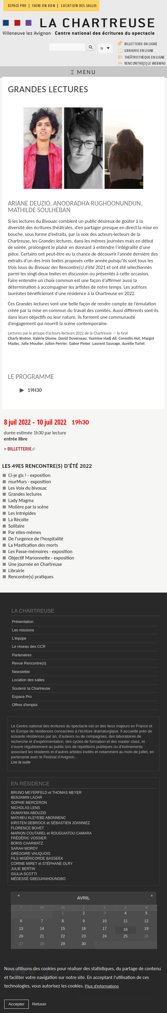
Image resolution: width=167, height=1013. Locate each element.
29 (63, 944)
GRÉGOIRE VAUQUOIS (30, 854)
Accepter (16, 1004)
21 (42, 936)
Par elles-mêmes (24, 532)
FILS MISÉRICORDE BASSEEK (37, 858)
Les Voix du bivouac (27, 488)
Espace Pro (22, 697)
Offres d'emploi (24, 705)
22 (63, 936)
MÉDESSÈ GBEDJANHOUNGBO (38, 879)
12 (146, 921)
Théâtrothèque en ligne (144, 57)
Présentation (22, 622)
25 (125, 936)
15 (63, 928)
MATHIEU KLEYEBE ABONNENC (38, 818)
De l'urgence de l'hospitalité (35, 539)
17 (104, 928)
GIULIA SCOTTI (24, 874)
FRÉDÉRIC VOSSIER (29, 838)
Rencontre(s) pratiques (30, 577)
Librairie (16, 570)
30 (84, 944)
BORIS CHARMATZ (27, 843)
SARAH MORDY (24, 848)
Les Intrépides (22, 513)
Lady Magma (21, 500)
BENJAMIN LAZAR (26, 797)
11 (125, 921)
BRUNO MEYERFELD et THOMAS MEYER (46, 792)
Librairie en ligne (139, 50)
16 (84, 928)
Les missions (23, 630)
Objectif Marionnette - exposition (41, 558)
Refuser (39, 1004)
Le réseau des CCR (28, 646)
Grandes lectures (25, 494)
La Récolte (18, 519)
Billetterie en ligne (140, 43)
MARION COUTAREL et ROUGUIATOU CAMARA (51, 833)
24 (104, 936)
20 (21, 936)
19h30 (34, 390)
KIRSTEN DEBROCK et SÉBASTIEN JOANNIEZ (50, 823)
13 (21, 928)
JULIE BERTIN (23, 869)
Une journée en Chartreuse (35, 564)
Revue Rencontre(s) (29, 663)
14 (42, 928)
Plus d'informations (102, 986)
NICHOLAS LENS (25, 808)
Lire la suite (20, 762)
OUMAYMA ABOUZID (28, 813)
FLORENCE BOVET (27, 828)
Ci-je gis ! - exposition (29, 475)
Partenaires (21, 655)
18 (125, 929)
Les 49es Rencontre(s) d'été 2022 (47, 465)
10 (104, 921)
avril (83, 898)
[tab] (83, 390)
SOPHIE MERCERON (29, 803)
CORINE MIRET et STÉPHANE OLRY (42, 864)
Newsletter (21, 672)
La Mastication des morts (33, 545)
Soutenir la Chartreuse (31, 688)
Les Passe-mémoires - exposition (40, 551)
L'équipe (19, 638)
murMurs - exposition (29, 481)
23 (84, 936)
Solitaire (16, 526)
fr (102, 48)
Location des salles (28, 680)
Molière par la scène (28, 507)
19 (146, 928)
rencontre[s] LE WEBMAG (145, 63)
